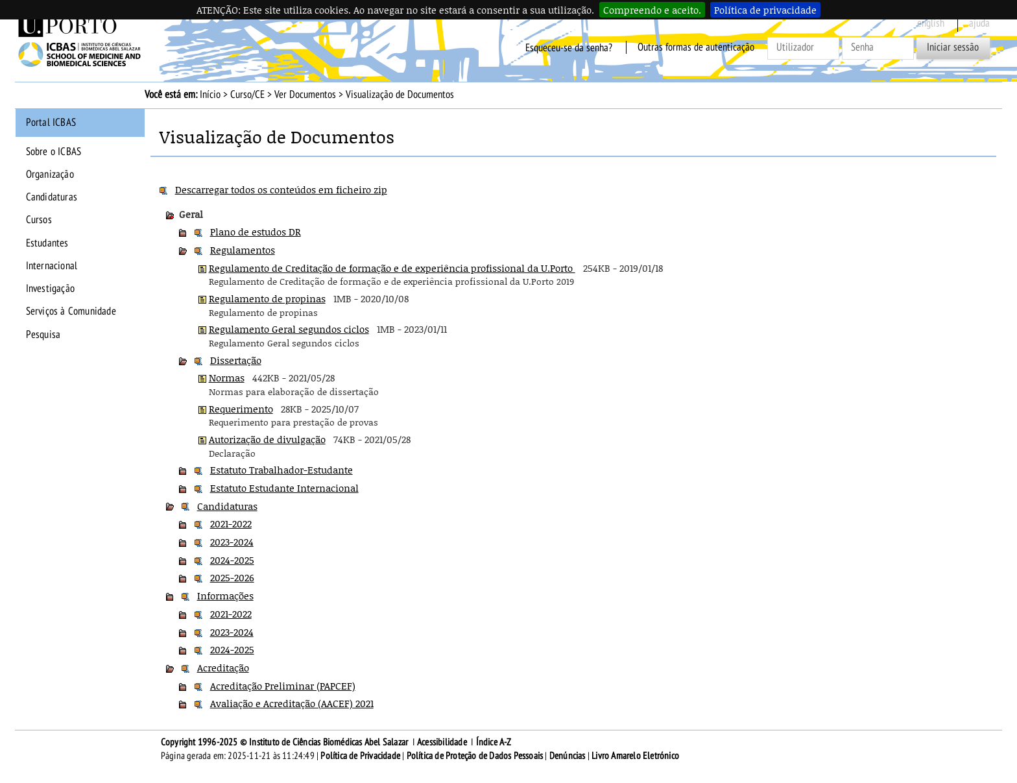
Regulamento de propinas (267, 298)
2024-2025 (232, 559)
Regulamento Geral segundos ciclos (289, 328)
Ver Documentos (305, 94)
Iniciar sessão (953, 47)
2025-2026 (232, 577)
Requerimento (241, 408)
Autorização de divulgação (267, 439)
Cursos (39, 219)
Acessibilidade (442, 742)
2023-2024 (232, 541)
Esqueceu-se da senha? (568, 47)
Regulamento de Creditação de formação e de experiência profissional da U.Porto (392, 267)
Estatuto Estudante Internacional (284, 487)
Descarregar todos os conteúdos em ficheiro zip (281, 189)
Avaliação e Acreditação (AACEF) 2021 (292, 703)
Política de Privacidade (360, 756)
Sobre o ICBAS (54, 151)
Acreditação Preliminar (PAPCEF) (282, 685)
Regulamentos (242, 249)
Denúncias (567, 756)
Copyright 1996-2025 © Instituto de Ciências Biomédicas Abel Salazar (286, 742)
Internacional (52, 265)
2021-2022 (231, 523)
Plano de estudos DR (255, 231)
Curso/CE (247, 94)
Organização (50, 174)
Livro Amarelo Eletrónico (635, 756)
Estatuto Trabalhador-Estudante (281, 469)
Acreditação (223, 667)
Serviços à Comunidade (71, 311)
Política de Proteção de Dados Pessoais (475, 756)
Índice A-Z (494, 742)
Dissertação (235, 360)
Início (210, 94)
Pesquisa (43, 334)
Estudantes (47, 243)
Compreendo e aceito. (652, 9)
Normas (227, 377)
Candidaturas (51, 197)
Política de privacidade (765, 9)
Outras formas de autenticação (696, 47)
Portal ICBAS (51, 122)
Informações (225, 595)
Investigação (50, 288)
